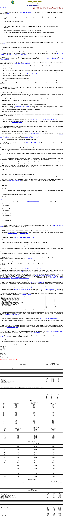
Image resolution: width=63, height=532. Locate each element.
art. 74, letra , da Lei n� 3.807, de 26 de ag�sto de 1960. (25, 268)
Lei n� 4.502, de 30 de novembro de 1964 (33, 201)
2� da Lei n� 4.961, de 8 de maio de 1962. (53, 119)
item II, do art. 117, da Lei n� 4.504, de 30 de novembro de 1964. (49, 318)
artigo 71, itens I (52, 276)
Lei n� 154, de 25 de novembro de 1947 (15, 180)
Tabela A (8, 13)
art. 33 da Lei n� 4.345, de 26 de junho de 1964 (33, 142)
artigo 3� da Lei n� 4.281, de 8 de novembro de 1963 (22, 289)
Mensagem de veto (3, 7)
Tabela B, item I (47, 62)
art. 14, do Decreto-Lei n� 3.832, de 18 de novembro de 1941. (20, 278)
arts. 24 (15, 63)
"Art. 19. (6, 16)
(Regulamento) (34, 73)
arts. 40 (57, 53)
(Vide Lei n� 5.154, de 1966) (24, 233)
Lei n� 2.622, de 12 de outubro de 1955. (35, 239)
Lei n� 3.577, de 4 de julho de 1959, (25, 322)
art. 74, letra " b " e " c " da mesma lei (13, 277)
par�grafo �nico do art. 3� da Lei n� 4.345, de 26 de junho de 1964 (16, 45)
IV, (55, 276)
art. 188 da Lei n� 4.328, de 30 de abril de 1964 (26, 12)
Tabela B (4, 43)
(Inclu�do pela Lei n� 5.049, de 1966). (12, 327)
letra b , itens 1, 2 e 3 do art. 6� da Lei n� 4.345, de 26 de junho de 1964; (23, 237)
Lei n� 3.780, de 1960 (12, 198)
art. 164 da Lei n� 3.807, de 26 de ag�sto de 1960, (36, 282)
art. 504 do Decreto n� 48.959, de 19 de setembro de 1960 (24, 271)
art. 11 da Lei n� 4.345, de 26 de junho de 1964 (33, 72)
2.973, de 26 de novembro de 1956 (57, 250)
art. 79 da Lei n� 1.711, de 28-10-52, (17, 122)
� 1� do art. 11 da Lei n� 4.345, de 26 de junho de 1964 (21, 106)
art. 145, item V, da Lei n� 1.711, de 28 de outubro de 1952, (36, 133)
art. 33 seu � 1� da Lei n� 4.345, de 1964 (31, 137)
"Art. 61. (6, 36)
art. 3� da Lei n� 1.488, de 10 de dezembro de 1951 (54, 331)
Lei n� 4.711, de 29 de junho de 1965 (51, 50)
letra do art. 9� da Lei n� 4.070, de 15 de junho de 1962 (36, 50)
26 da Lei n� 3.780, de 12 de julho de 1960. (23, 63)
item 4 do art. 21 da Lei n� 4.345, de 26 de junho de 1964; (18, 54)
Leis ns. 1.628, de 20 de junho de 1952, (45, 250)
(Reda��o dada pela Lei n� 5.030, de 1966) (12, 314)
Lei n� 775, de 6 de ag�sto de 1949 (45, 198)
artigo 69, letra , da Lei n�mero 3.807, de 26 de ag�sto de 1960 (45, 275)
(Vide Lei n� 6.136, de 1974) (26, 294)
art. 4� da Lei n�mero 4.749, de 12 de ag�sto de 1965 (49, 289)
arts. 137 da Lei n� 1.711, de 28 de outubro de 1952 (38, 119)
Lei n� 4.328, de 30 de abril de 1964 (35, 332)
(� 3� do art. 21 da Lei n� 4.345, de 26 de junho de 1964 (48, 58)
